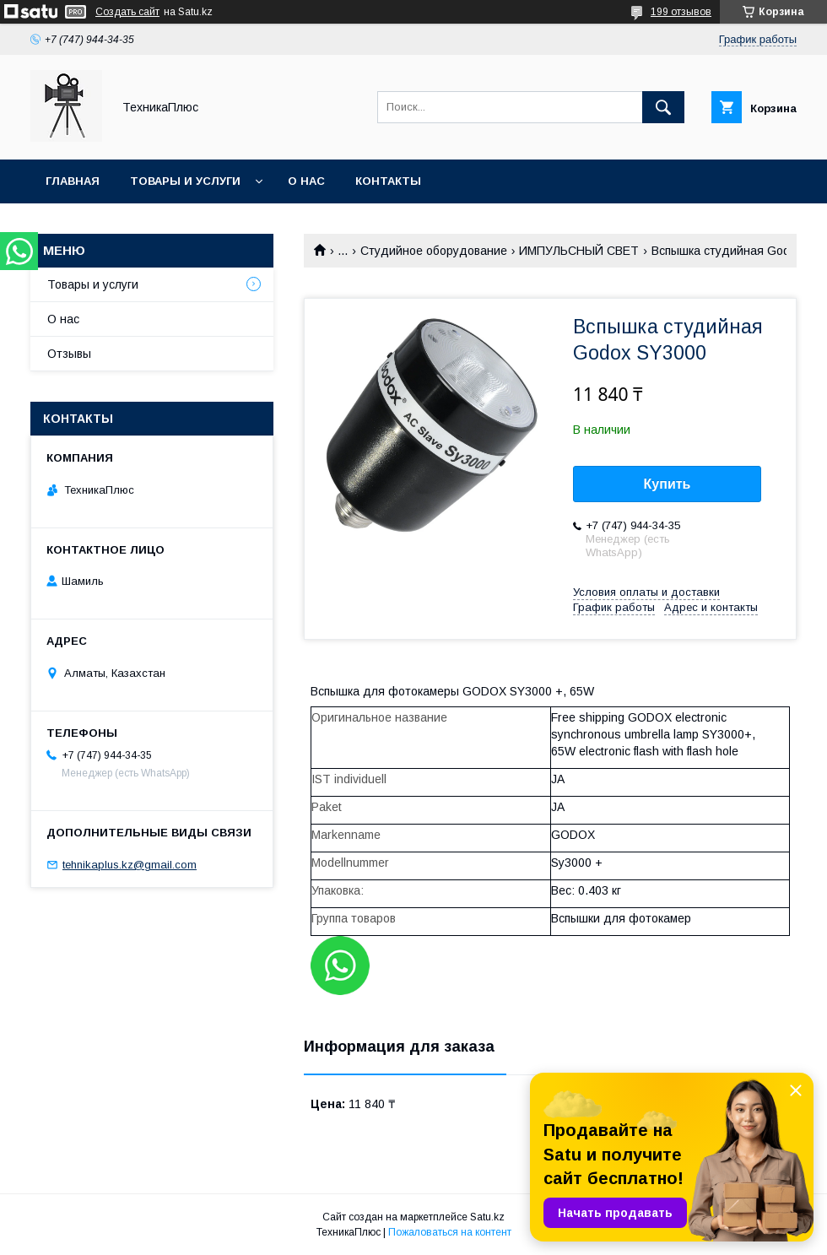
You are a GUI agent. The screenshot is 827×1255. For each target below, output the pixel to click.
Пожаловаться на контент (449, 1232)
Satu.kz (487, 1217)
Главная (73, 181)
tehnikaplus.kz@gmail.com (129, 864)
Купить (667, 484)
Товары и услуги (185, 181)
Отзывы (69, 353)
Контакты (388, 181)
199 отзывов (681, 12)
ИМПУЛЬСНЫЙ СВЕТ (579, 250)
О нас (306, 181)
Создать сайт (127, 12)
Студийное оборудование (433, 250)
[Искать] (663, 107)
